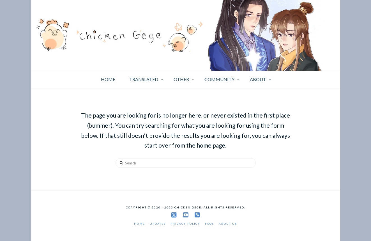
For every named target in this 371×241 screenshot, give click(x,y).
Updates (158, 223)
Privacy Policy (185, 223)
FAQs (209, 223)
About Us (228, 223)
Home (139, 223)
